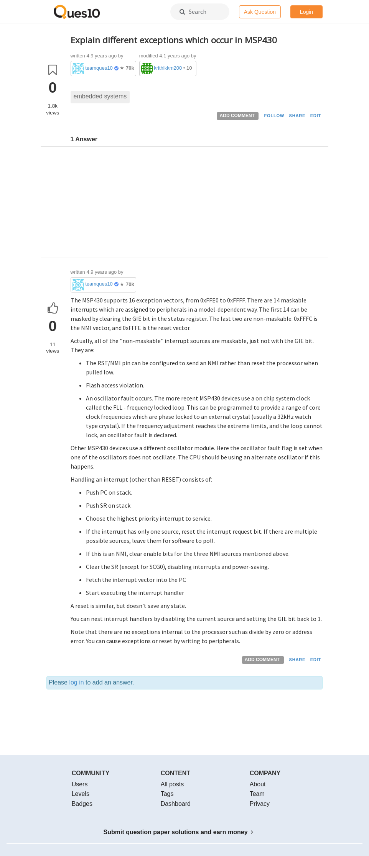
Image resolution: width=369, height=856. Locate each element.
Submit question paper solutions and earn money (179, 832)
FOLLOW (274, 115)
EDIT (315, 115)
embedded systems (100, 96)
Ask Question (260, 12)
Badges (82, 803)
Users (80, 784)
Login (306, 12)
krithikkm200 (168, 68)
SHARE (297, 115)
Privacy (260, 803)
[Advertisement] (197, 204)
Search (193, 11)
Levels (80, 794)
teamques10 (99, 68)
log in (76, 682)
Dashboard (176, 803)
